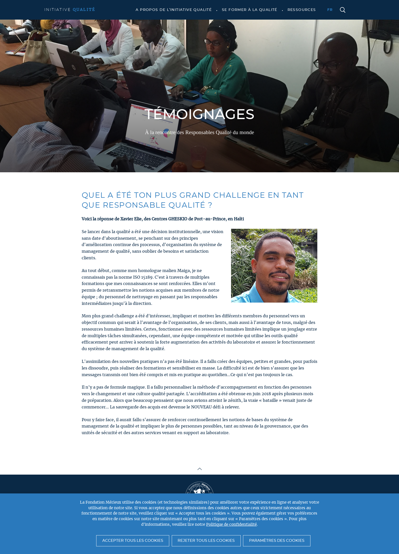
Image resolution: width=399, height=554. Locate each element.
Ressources (302, 10)
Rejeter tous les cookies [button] (206, 541)
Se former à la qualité (249, 10)
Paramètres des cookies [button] (276, 541)
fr (330, 10)
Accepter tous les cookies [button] (132, 541)
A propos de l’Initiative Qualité (174, 10)
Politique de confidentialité (231, 525)
